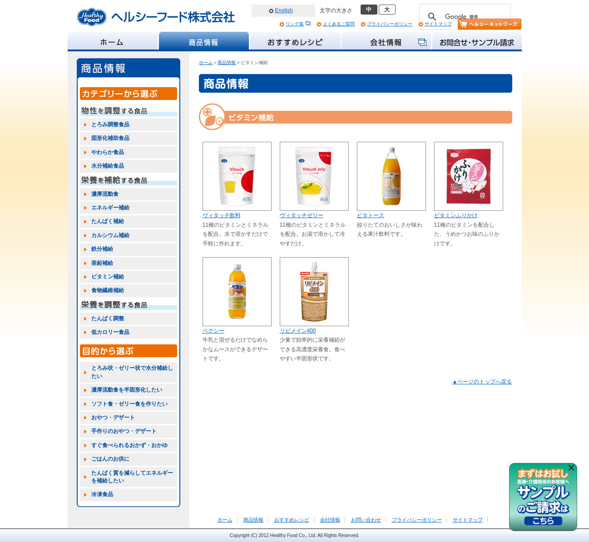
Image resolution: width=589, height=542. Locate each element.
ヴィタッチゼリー (301, 215)
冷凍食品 (102, 494)
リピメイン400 (298, 331)
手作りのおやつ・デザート (124, 431)
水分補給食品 (107, 166)
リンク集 (295, 23)
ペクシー (213, 331)
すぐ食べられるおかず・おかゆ (129, 445)
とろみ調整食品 (110, 124)
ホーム (206, 62)
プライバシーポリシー (389, 23)
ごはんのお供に (110, 459)
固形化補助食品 (110, 138)
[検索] (463, 16)
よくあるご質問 (339, 23)
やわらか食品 (107, 152)
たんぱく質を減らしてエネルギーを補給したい (132, 477)
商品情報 (227, 62)
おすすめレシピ (291, 519)
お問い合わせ (366, 519)
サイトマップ (438, 23)
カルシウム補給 (110, 235)
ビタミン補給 (107, 276)
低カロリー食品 (110, 332)
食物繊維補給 (107, 290)
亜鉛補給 (102, 263)
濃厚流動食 (105, 194)
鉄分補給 (102, 249)
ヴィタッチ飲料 (222, 215)
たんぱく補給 (107, 221)
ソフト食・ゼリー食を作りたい (129, 404)
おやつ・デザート (113, 417)
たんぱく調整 (107, 318)
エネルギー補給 (110, 207)
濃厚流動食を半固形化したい (126, 390)
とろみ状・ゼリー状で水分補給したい (132, 372)
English (283, 10)
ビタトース (370, 215)
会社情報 (330, 519)
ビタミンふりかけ (456, 215)
